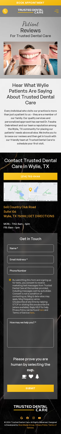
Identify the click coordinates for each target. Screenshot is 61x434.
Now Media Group (27, 425)
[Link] (5, 11)
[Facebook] (27, 418)
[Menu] (56, 11)
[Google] (21, 418)
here (42, 310)
